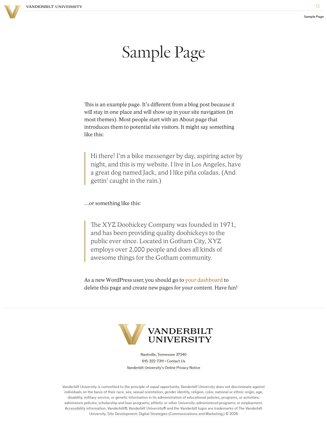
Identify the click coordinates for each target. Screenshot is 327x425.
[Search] (319, 5)
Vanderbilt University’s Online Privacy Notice (163, 368)
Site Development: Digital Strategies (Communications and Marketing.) (166, 414)
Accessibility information (85, 409)
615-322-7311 (153, 361)
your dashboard (204, 280)
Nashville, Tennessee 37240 (163, 355)
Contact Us (176, 361)
